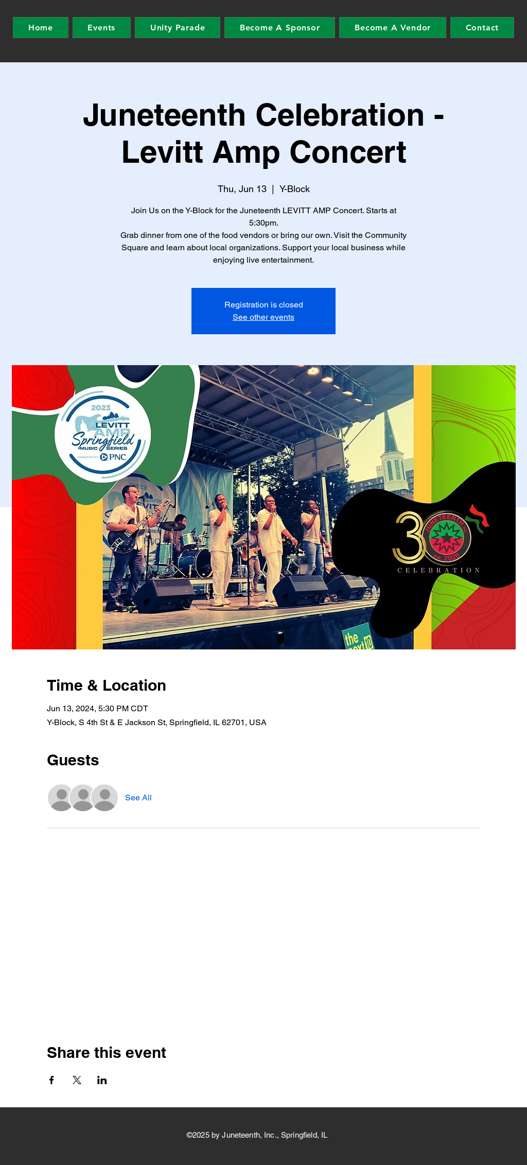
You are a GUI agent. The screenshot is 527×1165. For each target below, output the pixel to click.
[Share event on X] (77, 1080)
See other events (263, 317)
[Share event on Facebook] (52, 1080)
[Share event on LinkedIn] (102, 1080)
